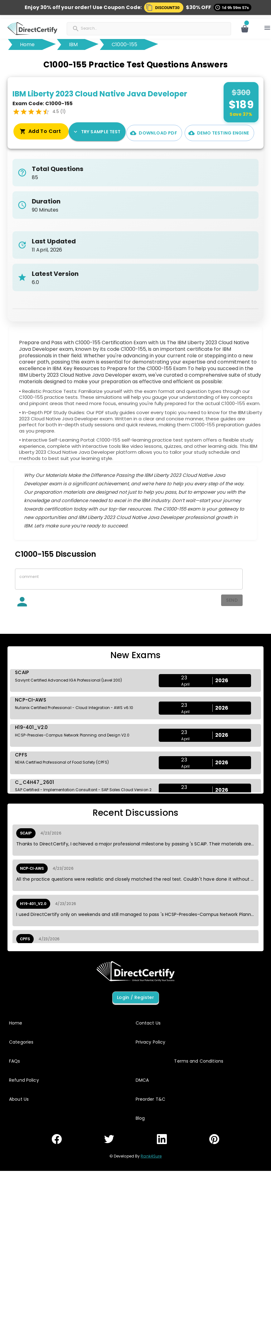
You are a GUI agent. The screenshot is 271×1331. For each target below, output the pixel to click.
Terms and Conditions (198, 1061)
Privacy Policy (151, 1042)
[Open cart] (245, 28)
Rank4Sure (151, 1156)
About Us (19, 1099)
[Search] (111, 28)
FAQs (14, 1061)
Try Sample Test (41, 131)
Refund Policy (24, 1080)
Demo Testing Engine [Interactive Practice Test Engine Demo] (165, 133)
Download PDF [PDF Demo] (100, 133)
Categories (21, 1042)
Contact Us (148, 1023)
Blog (140, 1118)
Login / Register (136, 997)
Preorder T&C (151, 1099)
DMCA (142, 1080)
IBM (73, 44)
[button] (163, 7)
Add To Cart (229, 133)
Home (27, 44)
